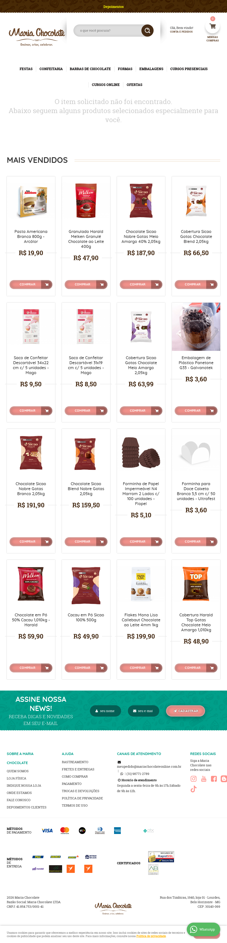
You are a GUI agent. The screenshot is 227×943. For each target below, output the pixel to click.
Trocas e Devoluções (80, 791)
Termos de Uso (75, 805)
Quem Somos (18, 771)
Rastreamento (75, 762)
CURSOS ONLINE (106, 84)
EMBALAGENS (151, 69)
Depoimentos (113, 7)
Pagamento (72, 783)
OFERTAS (134, 84)
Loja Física (16, 778)
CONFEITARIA (51, 69)
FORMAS (125, 69)
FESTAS (26, 69)
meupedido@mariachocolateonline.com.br (149, 766)
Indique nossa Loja (24, 785)
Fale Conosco (18, 800)
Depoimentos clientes (27, 807)
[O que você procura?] (147, 30)
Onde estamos (19, 793)
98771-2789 (137, 774)
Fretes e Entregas (78, 769)
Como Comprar (75, 776)
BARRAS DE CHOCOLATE (90, 69)
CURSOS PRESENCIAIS (189, 69)
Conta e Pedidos (177, 31)
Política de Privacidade (82, 798)
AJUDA (67, 754)
